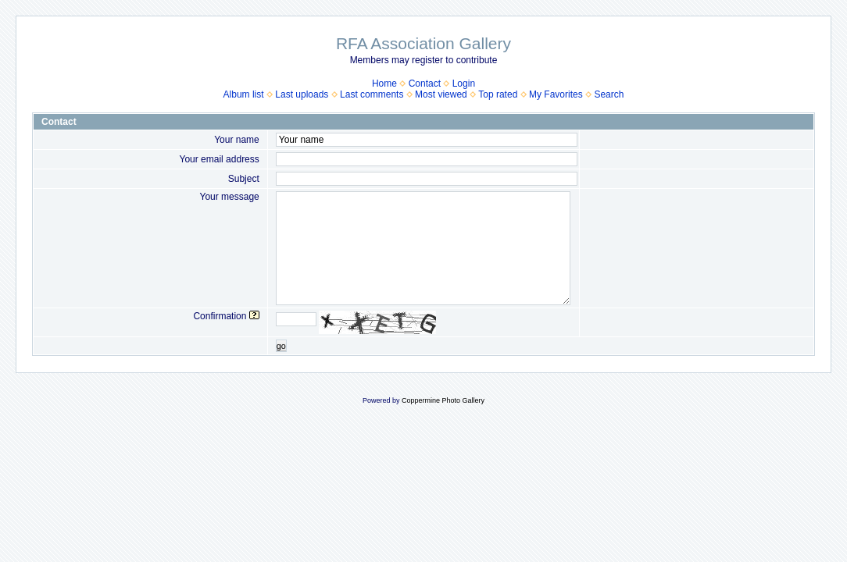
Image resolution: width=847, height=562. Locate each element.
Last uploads (301, 94)
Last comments (371, 94)
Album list (243, 94)
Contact (425, 83)
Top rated (497, 94)
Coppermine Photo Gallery (443, 400)
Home (384, 83)
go (281, 345)
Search (609, 94)
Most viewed (441, 94)
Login (463, 83)
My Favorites (556, 94)
